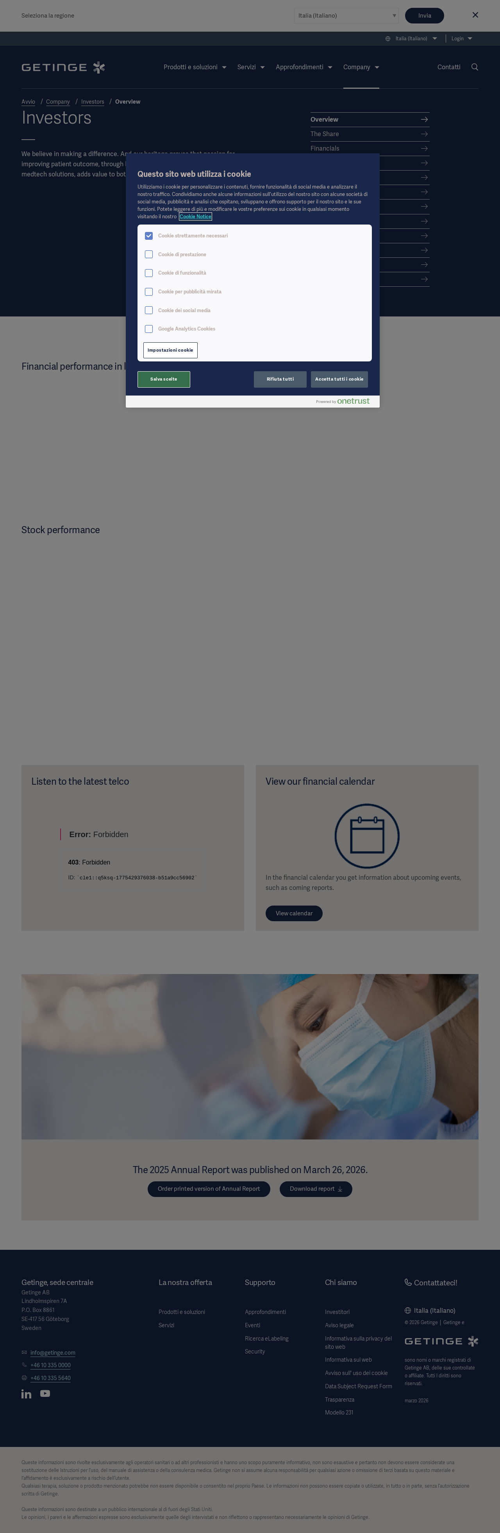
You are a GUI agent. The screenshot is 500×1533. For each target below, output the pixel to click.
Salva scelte (163, 379)
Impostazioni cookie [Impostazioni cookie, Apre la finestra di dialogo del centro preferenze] (170, 350)
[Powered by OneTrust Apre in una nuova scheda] (346, 403)
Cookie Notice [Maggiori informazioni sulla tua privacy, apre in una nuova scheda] (195, 216)
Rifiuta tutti (280, 379)
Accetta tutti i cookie (339, 379)
